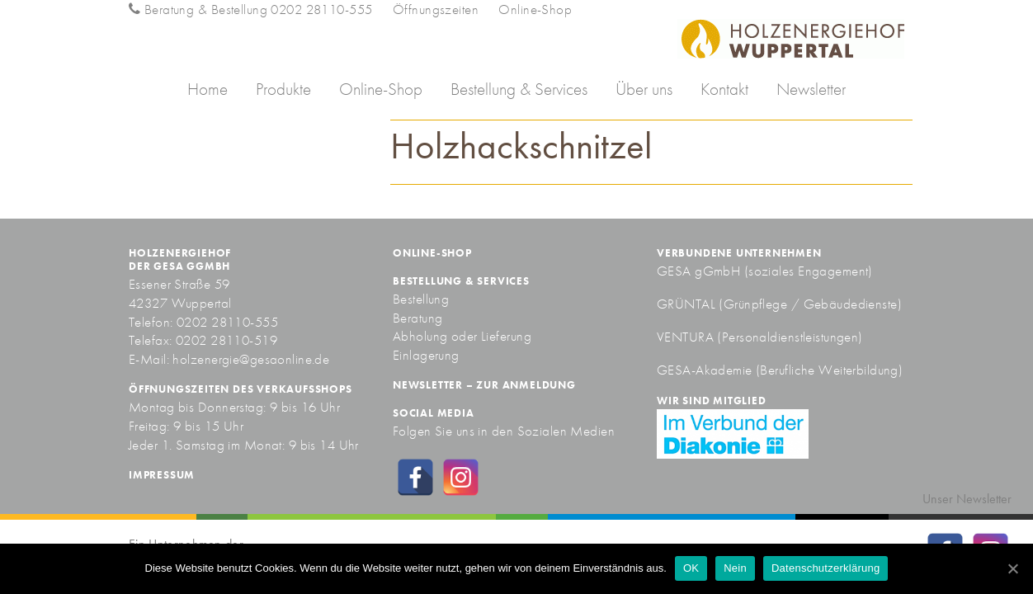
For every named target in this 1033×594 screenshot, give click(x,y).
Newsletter (811, 89)
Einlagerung (426, 355)
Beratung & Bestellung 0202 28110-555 (250, 9)
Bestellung (421, 299)
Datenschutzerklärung (825, 568)
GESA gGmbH (698, 271)
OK (691, 568)
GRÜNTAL (688, 304)
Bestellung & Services (518, 89)
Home (207, 89)
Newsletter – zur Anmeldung (484, 385)
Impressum (162, 475)
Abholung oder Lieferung (462, 336)
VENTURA (687, 337)
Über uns (644, 89)
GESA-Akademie (704, 370)
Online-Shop (535, 9)
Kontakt (724, 89)
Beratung (417, 318)
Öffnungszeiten (436, 9)
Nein (735, 568)
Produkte (283, 89)
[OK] (1012, 568)
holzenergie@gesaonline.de (250, 359)
